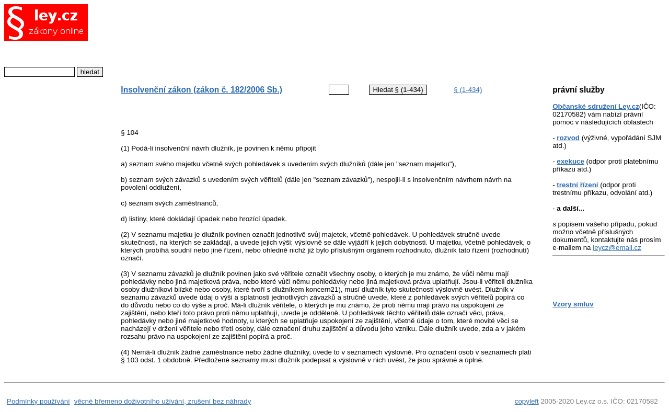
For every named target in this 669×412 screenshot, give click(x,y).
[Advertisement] (318, 39)
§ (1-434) (468, 90)
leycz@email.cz (617, 247)
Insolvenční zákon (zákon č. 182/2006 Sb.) (201, 89)
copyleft (527, 401)
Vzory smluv (573, 304)
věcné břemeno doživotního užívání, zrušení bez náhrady (162, 401)
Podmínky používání (38, 401)
